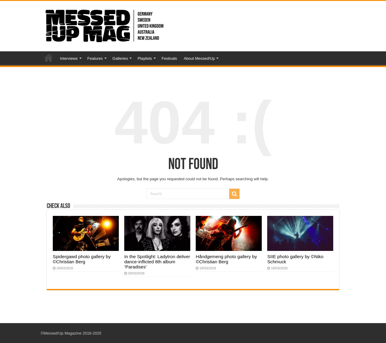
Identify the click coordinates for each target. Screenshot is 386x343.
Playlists (145, 58)
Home (48, 57)
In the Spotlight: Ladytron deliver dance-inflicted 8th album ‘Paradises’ (157, 261)
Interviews (69, 58)
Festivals (169, 58)
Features (95, 58)
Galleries (120, 58)
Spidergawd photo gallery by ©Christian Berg (82, 259)
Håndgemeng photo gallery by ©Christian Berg (226, 259)
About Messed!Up (199, 58)
